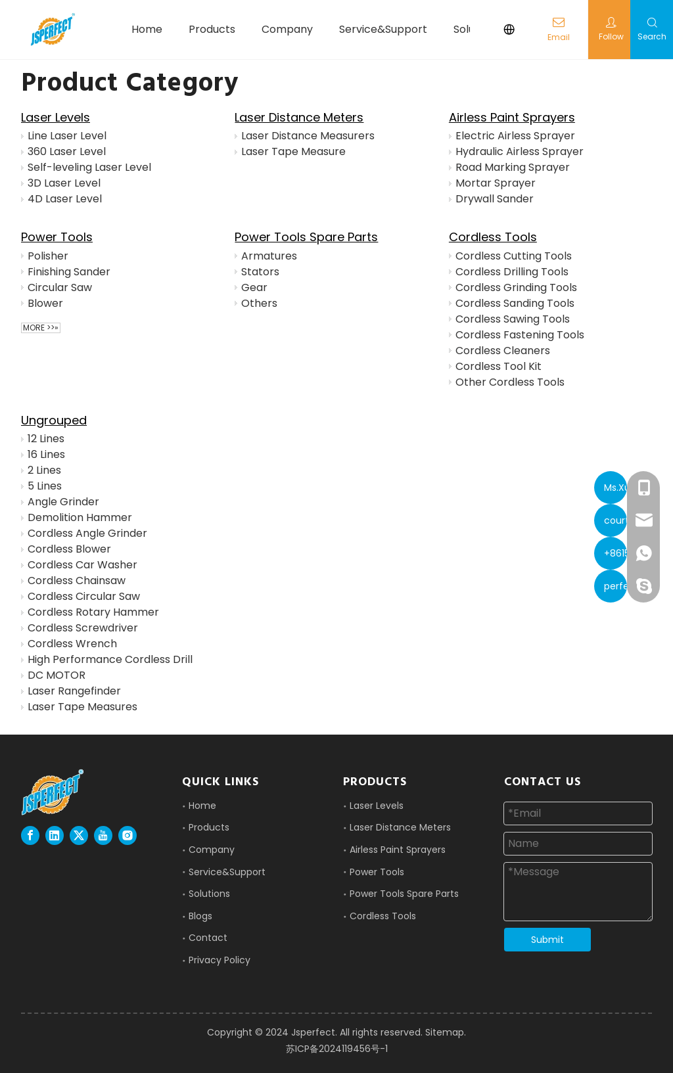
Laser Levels (55, 117)
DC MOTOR (56, 675)
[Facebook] (30, 835)
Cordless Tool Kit (498, 366)
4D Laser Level (65, 198)
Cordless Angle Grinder (87, 533)
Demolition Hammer (80, 517)
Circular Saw (60, 287)
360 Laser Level (67, 151)
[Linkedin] (54, 835)
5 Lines (45, 485)
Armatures (269, 255)
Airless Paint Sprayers (512, 117)
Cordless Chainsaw (77, 580)
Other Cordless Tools (510, 382)
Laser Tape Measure (293, 151)
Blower (45, 303)
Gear (254, 287)
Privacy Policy (219, 960)
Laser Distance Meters (299, 117)
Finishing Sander (69, 271)
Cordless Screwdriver (83, 627)
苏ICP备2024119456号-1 (337, 1048)
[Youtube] (103, 835)
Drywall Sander (494, 198)
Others (259, 303)
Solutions (209, 893)
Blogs (200, 916)
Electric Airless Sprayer (515, 135)
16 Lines (46, 454)
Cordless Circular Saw (84, 596)
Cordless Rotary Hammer (93, 612)
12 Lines (46, 438)
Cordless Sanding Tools (514, 303)
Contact (208, 937)
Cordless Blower (69, 549)
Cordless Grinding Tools (516, 287)
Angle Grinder (63, 501)
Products (209, 827)
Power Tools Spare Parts (306, 237)
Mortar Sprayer (495, 183)
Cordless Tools (493, 237)
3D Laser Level (64, 183)
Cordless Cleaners (502, 350)
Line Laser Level (67, 135)
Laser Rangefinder (74, 690)
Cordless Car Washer (82, 564)
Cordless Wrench (72, 643)
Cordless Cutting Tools (513, 255)
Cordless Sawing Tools (512, 319)
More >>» (40, 328)
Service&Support (227, 872)
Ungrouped (54, 420)
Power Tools (57, 237)
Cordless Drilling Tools (512, 271)
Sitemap (444, 1032)
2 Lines (44, 470)
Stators (260, 271)
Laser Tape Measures (82, 706)
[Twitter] (79, 835)
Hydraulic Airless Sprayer (519, 151)
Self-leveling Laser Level (89, 167)
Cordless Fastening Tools (519, 334)
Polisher (48, 255)
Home (202, 805)
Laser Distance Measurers (308, 135)
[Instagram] (127, 835)
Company (212, 849)
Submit (547, 939)
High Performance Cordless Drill (110, 659)
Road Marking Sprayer (512, 167)
